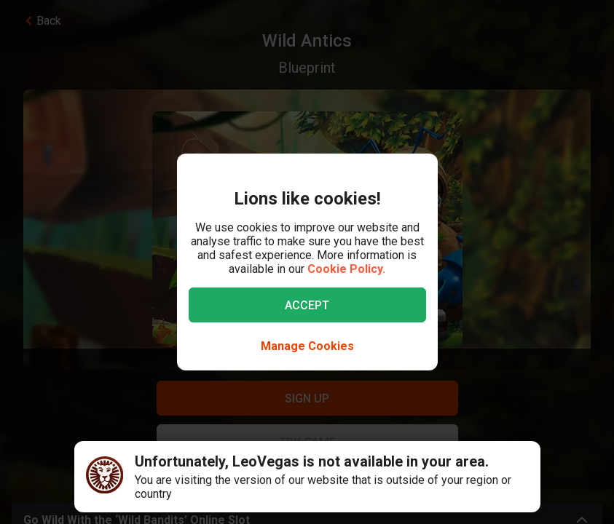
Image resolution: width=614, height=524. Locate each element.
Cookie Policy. (346, 269)
